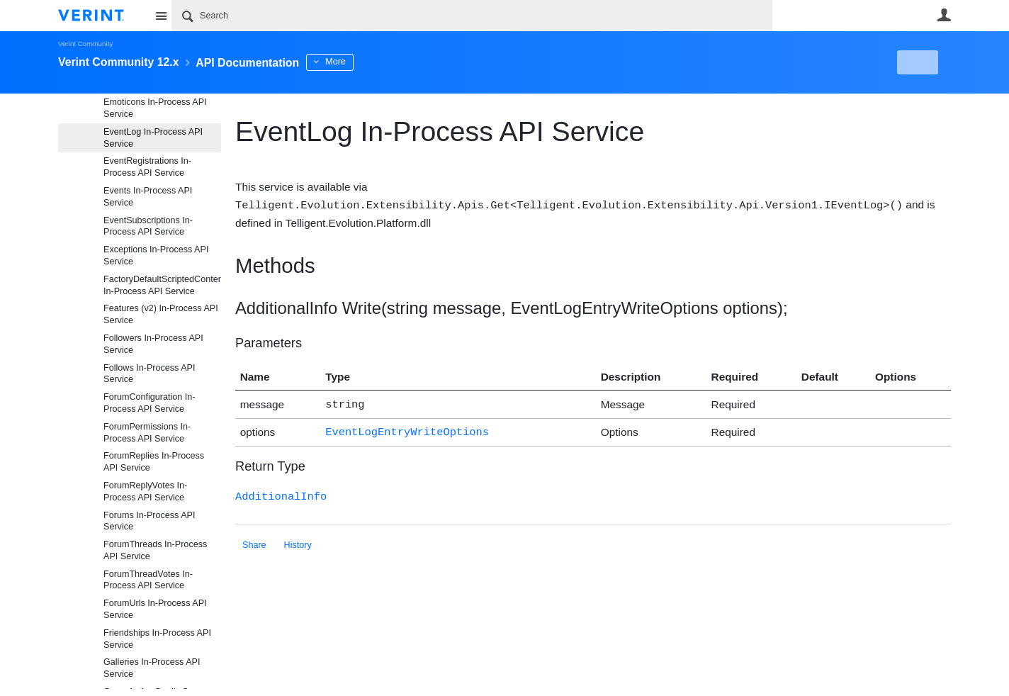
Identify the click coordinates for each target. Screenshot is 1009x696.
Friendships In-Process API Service (157, 639)
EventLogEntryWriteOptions (407, 429)
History (298, 541)
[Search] (471, 15)
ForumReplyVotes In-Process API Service (145, 492)
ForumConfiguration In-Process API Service (149, 403)
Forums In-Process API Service (149, 521)
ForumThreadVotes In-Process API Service (148, 580)
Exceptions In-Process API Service (155, 255)
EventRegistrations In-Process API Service (147, 167)
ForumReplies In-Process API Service (153, 462)
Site (160, 15)
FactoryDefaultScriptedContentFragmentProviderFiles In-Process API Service (162, 285)
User (944, 15)
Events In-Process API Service (147, 197)
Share (254, 541)
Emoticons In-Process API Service (155, 108)
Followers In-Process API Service (153, 344)
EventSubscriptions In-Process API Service (148, 226)
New (919, 62)
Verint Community (85, 43)
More (369, 62)
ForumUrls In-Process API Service (155, 609)
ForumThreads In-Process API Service (155, 550)
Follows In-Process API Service (149, 374)
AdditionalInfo (281, 492)
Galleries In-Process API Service (151, 668)
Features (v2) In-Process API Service (160, 314)
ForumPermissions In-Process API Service (147, 433)
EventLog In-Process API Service (153, 138)
